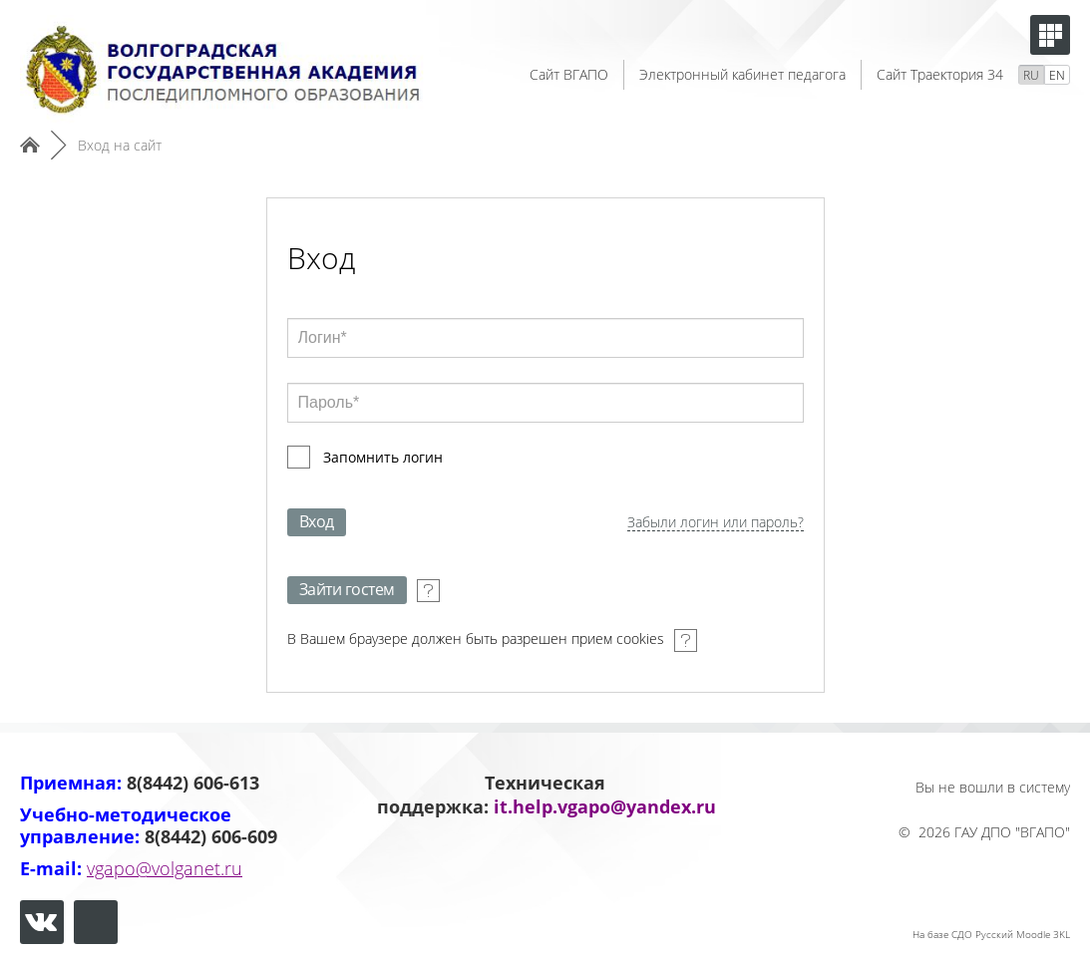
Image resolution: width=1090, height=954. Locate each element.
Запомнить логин (383, 457)
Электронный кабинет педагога (742, 74)
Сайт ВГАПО (569, 74)
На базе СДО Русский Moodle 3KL (991, 934)
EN (1057, 75)
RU (1031, 75)
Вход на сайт (120, 145)
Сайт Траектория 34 (940, 74)
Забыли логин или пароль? (715, 522)
